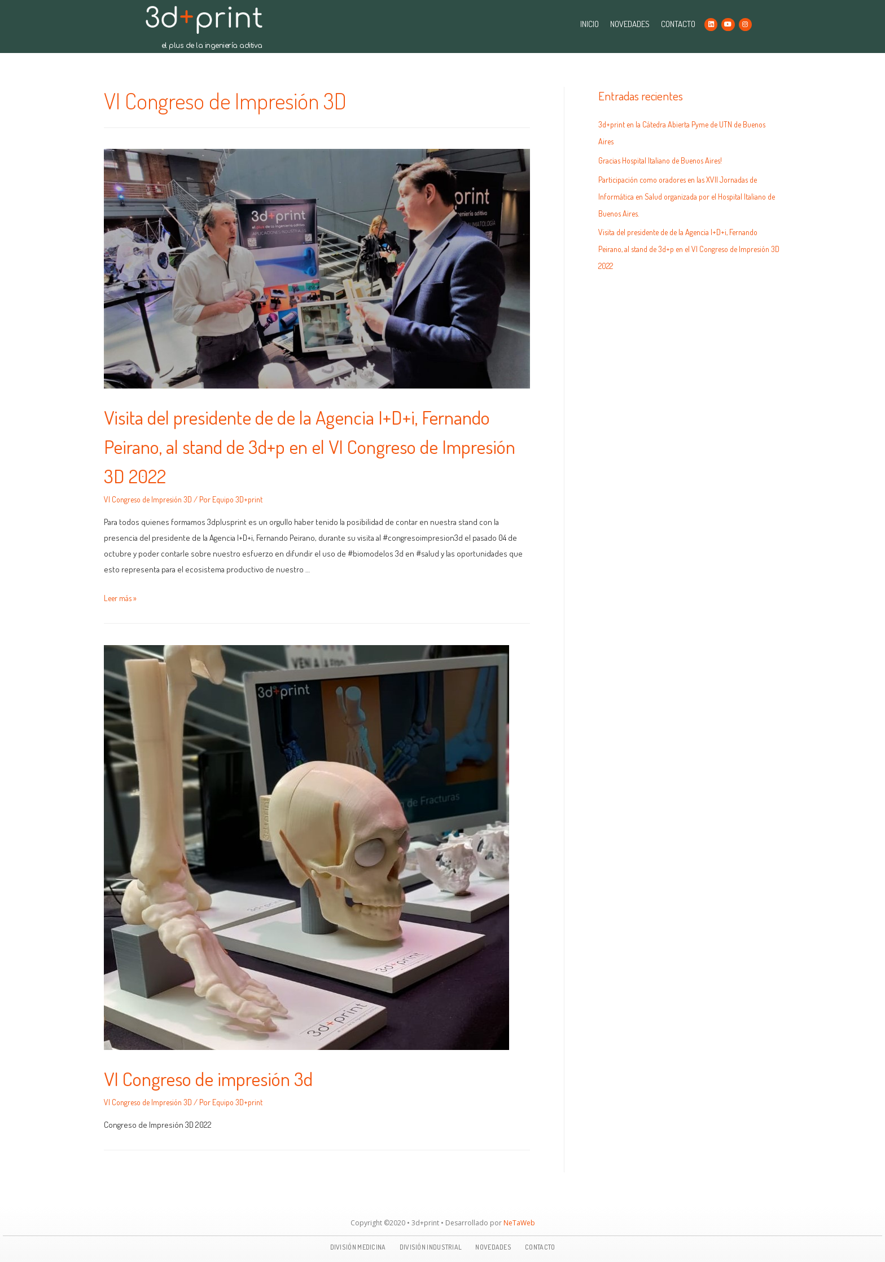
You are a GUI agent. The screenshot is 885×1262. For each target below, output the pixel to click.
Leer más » (122, 598)
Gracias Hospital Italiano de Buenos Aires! (667, 160)
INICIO (589, 24)
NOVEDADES (630, 24)
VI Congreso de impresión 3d (226, 1077)
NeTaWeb (519, 1223)
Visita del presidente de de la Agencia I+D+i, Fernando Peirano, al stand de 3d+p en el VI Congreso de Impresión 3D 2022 (285, 444)
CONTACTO (678, 24)
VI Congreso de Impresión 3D (152, 499)
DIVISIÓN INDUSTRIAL (431, 1247)
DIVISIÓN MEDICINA (358, 1247)
